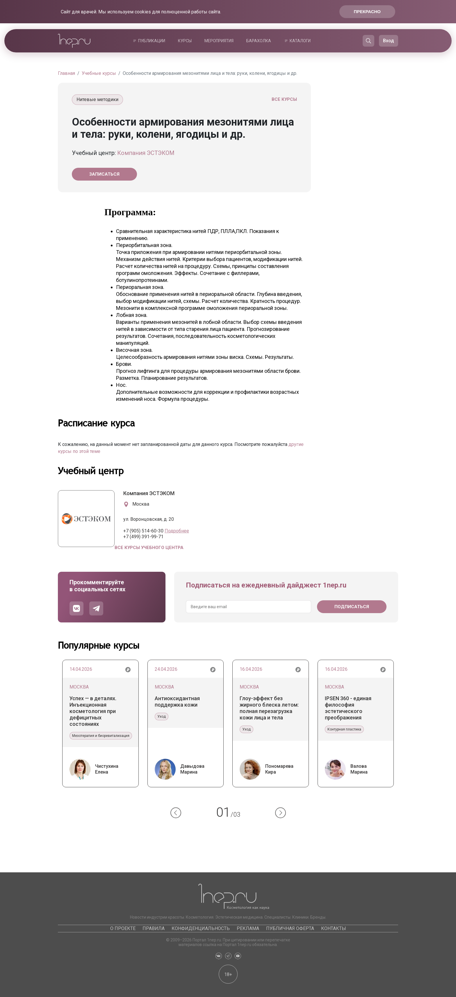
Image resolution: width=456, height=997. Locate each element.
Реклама (248, 928)
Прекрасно (367, 11)
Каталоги (300, 40)
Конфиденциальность (201, 928)
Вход (388, 40)
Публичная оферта (290, 928)
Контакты (333, 928)
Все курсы (284, 99)
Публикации (151, 40)
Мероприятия (219, 40)
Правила (153, 928)
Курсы (185, 40)
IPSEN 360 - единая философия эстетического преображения (348, 708)
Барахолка (258, 40)
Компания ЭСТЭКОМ (145, 152)
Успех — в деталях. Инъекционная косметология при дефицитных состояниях (93, 711)
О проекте (123, 928)
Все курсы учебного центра (149, 547)
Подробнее (177, 531)
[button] (175, 812)
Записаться (104, 174)
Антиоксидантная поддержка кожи (177, 701)
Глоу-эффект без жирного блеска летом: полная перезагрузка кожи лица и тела (269, 708)
